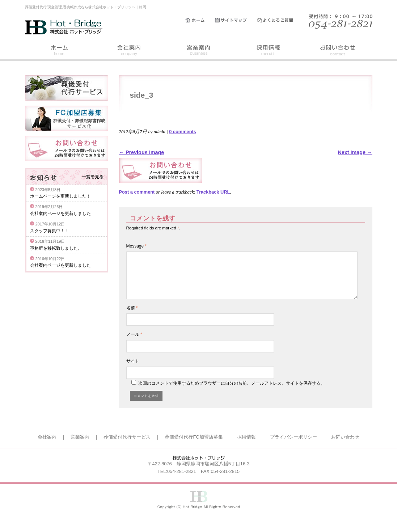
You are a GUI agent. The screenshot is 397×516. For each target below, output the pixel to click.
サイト (132, 361)
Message (136, 246)
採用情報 (268, 51)
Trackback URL (213, 192)
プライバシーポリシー (293, 437)
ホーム (200, 20)
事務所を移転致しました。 (56, 248)
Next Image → (355, 152)
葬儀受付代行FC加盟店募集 (194, 437)
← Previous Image (141, 152)
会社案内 (129, 51)
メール (134, 334)
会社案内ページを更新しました (60, 213)
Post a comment (137, 192)
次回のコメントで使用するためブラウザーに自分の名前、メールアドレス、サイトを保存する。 (231, 383)
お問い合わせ (337, 51)
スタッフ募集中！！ (49, 230)
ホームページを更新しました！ (60, 196)
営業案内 (198, 51)
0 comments (182, 131)
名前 (132, 307)
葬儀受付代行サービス (127, 437)
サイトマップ (236, 20)
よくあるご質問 (278, 20)
